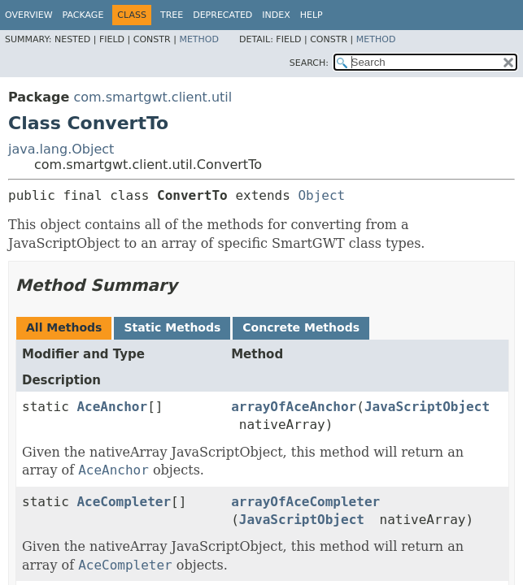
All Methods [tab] (64, 327)
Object (321, 195)
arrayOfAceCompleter (305, 501)
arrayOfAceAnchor (293, 406)
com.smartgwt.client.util (152, 97)
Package (83, 15)
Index (276, 15)
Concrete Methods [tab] (301, 327)
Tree (171, 15)
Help (311, 15)
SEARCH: (309, 63)
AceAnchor (111, 406)
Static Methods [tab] (172, 327)
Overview (29, 15)
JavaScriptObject (427, 406)
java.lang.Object (61, 149)
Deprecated (222, 15)
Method (199, 39)
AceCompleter (123, 501)
